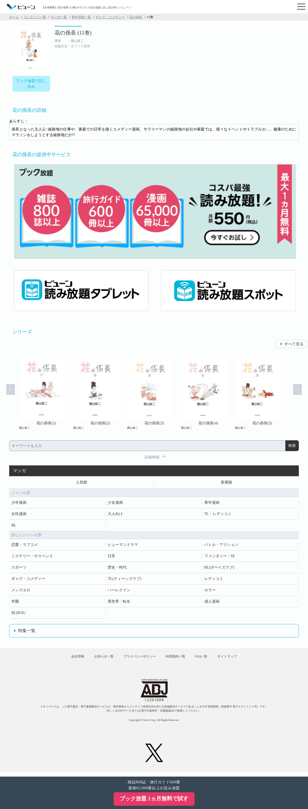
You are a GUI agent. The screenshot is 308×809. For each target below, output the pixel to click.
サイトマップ (237, 660)
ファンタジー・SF (219, 557)
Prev (7, 392)
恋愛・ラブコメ (24, 545)
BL (13, 526)
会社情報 (67, 660)
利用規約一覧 (177, 660)
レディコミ (213, 580)
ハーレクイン (119, 591)
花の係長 (135, 17)
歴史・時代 (117, 568)
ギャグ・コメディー (110, 17)
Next (300, 392)
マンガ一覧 (59, 17)
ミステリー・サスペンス (32, 557)
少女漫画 (115, 503)
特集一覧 (26, 631)
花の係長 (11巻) (73, 33)
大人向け (115, 515)
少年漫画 (18, 503)
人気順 (81, 483)
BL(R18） (19, 614)
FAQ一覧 (207, 660)
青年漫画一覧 (81, 17)
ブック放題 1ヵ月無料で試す (154, 798)
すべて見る (294, 344)
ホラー (210, 591)
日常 (111, 557)
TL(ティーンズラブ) (124, 580)
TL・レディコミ (218, 515)
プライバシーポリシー (137, 660)
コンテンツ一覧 (34, 17)
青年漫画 (211, 503)
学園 (15, 602)
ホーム (14, 17)
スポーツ (18, 568)
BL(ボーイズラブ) (219, 568)
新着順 (226, 483)
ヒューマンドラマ (123, 545)
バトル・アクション (221, 545)
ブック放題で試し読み (31, 84)
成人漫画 (211, 602)
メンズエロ (20, 591)
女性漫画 (18, 515)
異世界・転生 (119, 602)
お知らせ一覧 (97, 660)
